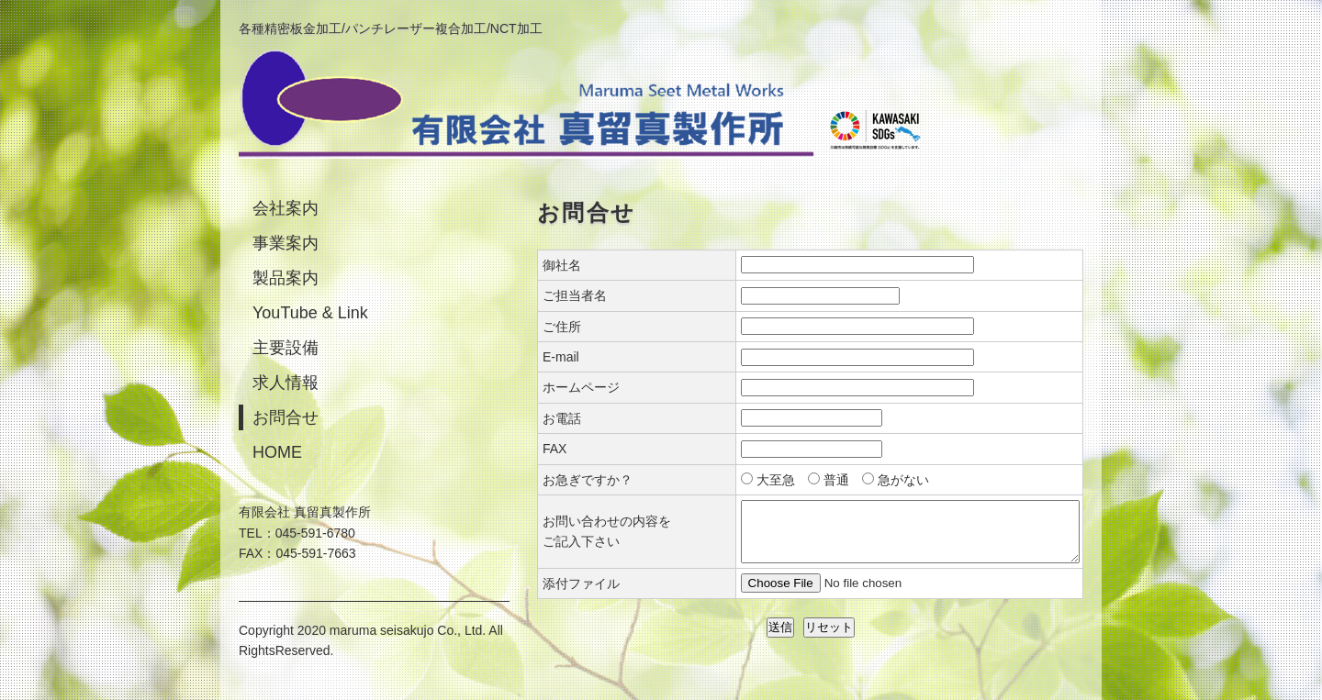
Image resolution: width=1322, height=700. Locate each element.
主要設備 (285, 348)
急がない (903, 479)
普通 (836, 479)
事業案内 (285, 243)
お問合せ (285, 417)
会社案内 (285, 208)
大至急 (775, 479)
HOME (277, 452)
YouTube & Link (310, 313)
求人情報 (285, 382)
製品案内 (285, 278)
